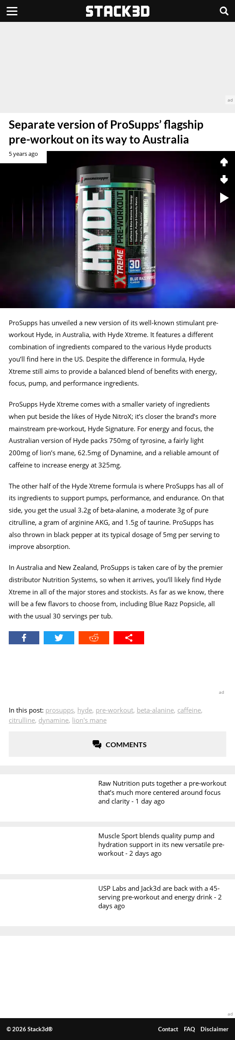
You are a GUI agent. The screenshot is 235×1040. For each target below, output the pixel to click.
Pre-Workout (114, 710)
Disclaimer (214, 1029)
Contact (168, 1029)
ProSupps (59, 710)
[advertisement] (117, 63)
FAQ (189, 1029)
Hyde (84, 710)
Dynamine (53, 720)
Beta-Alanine (155, 710)
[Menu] (12, 11)
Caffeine (189, 710)
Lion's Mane (89, 720)
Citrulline (22, 720)
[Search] (224, 11)
